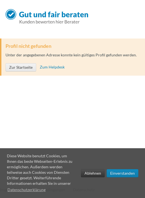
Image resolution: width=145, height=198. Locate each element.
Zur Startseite (21, 67)
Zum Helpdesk (52, 67)
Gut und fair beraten (48, 17)
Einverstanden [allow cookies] (122, 173)
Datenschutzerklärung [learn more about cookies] (26, 189)
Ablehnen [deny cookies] (93, 173)
